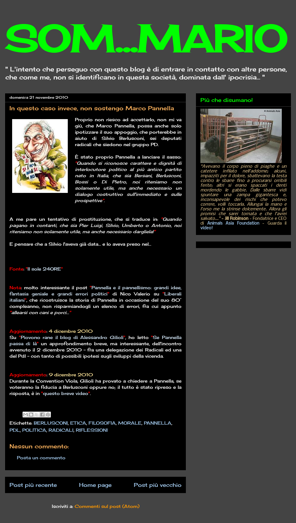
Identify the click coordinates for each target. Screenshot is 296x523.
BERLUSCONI (51, 423)
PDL (14, 430)
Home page (95, 485)
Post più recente (33, 485)
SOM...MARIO (146, 38)
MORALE (129, 423)
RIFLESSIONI (92, 430)
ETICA (78, 423)
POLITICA (34, 430)
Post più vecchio (157, 485)
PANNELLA (157, 423)
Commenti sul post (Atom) (107, 506)
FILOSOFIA (102, 423)
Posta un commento (41, 457)
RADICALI (61, 430)
